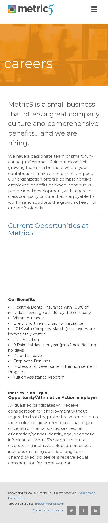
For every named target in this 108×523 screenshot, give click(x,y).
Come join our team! (48, 510)
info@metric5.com (49, 503)
